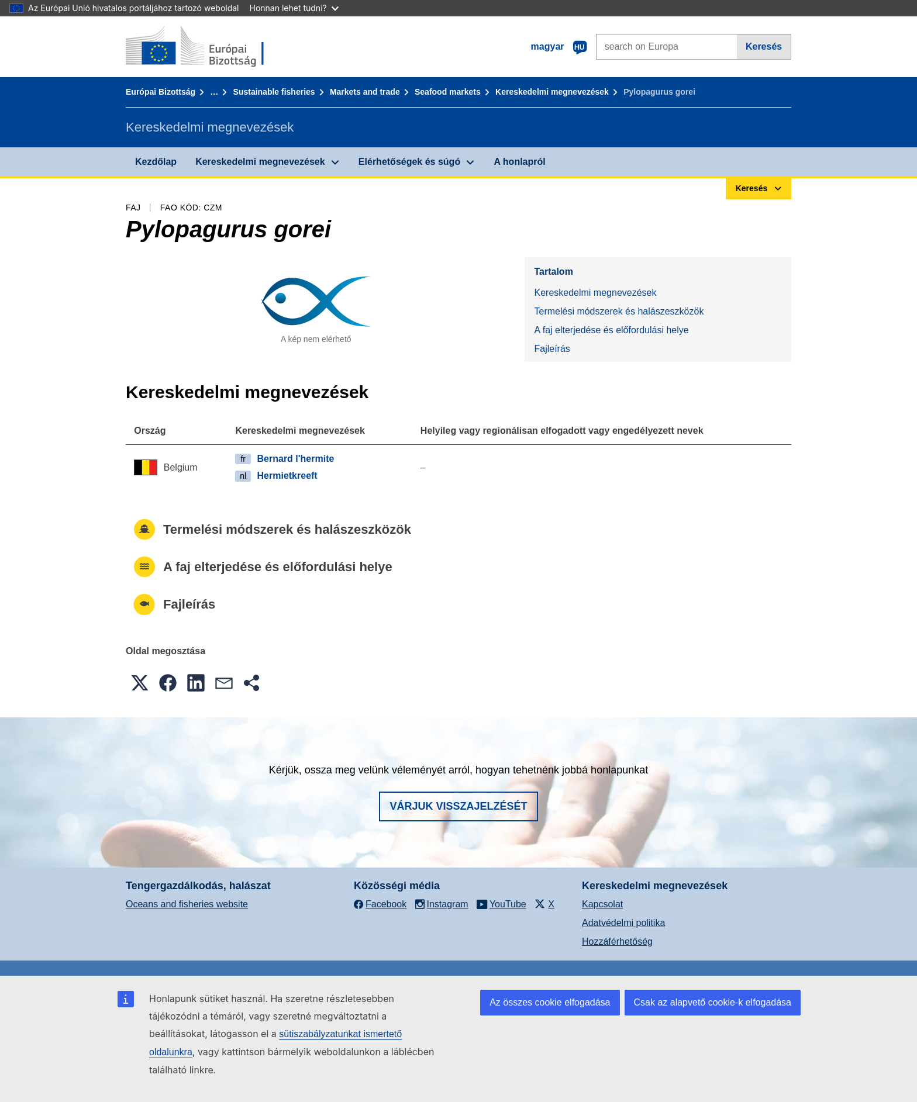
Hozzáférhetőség (617, 941)
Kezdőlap (156, 162)
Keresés (764, 46)
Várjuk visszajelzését (458, 806)
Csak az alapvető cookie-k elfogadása (713, 1002)
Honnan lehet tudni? (294, 8)
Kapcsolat (602, 904)
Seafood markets (448, 91)
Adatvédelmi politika (623, 923)
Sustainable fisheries (274, 91)
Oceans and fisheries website (187, 904)
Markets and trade (365, 91)
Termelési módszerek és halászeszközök (619, 311)
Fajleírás (552, 349)
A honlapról (519, 162)
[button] (139, 683)
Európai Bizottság (160, 91)
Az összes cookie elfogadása (549, 1002)
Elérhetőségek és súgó (409, 162)
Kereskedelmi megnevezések (552, 91)
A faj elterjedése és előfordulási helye (611, 330)
